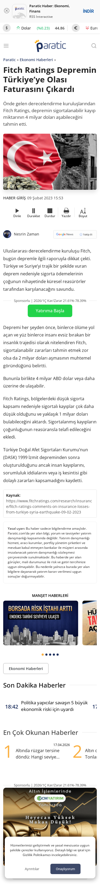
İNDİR (88, 11)
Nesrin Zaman (26, 234)
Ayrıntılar (32, 868)
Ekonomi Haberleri (36, 59)
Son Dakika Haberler (34, 685)
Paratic (9, 59)
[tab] (43, 655)
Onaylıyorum (65, 869)
